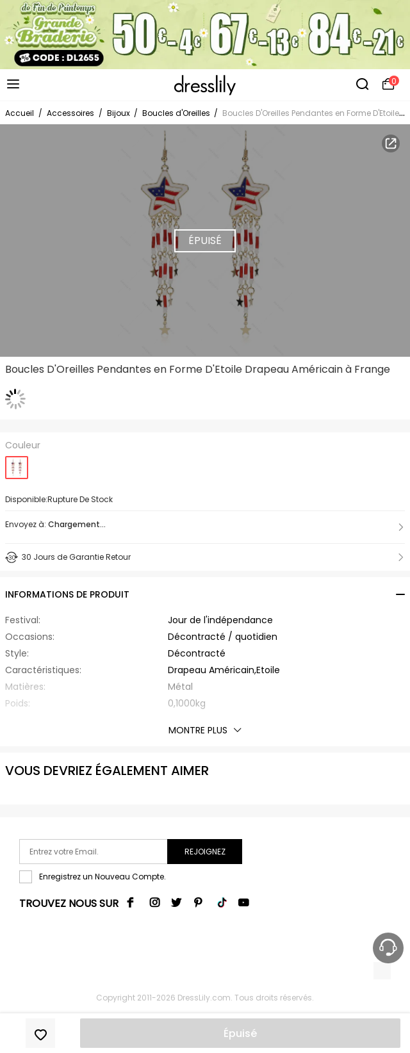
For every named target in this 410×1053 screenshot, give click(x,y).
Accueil (19, 113)
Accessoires (70, 113)
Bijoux (119, 113)
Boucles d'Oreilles (177, 113)
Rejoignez (205, 851)
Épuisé (240, 1033)
